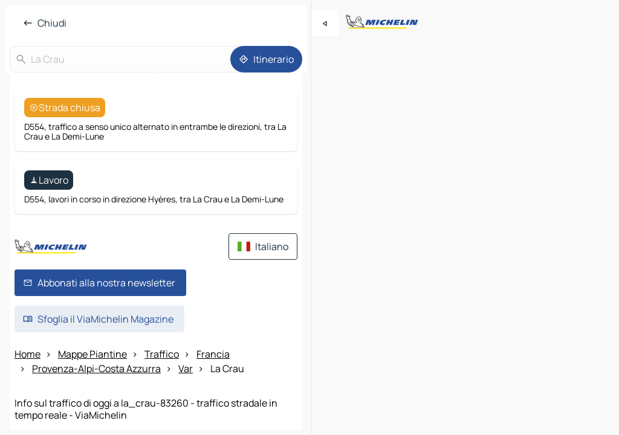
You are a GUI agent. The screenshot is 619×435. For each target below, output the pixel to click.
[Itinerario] (266, 59)
